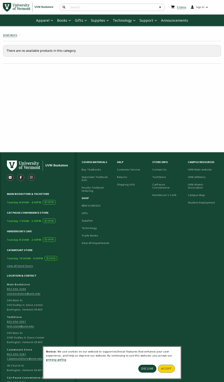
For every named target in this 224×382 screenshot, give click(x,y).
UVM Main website (204, 169)
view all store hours (20, 266)
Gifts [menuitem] (79, 20)
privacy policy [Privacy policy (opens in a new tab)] (56, 359)
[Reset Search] (160, 7)
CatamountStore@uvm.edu (24, 358)
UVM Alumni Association (204, 186)
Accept (166, 368)
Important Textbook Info (95, 178)
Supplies (87, 220)
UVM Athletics (204, 177)
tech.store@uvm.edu (20, 326)
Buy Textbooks (91, 169)
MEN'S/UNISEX (91, 205)
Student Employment (204, 202)
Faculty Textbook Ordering (93, 189)
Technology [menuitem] (122, 20)
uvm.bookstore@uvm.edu (23, 293)
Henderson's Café (164, 195)
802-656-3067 (16, 321)
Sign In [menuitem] (200, 7)
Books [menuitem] (62, 20)
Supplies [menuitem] (98, 20)
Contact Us (159, 169)
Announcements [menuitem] (174, 20)
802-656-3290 (16, 289)
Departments (10, 35)
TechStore (159, 177)
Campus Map (204, 195)
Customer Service (128, 169)
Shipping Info (126, 184)
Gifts (85, 213)
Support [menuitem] (146, 20)
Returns (122, 177)
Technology (89, 228)
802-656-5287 (16, 354)
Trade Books (90, 235)
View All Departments (96, 243)
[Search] (64, 7)
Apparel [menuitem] (42, 20)
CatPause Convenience (161, 186)
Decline (147, 368)
